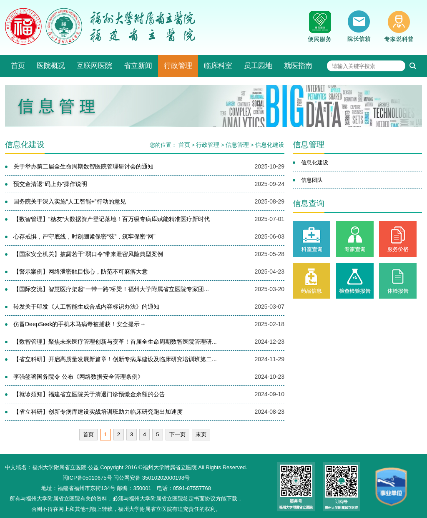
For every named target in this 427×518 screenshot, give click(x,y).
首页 (18, 66)
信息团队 (312, 180)
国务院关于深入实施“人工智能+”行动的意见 (69, 201)
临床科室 (218, 66)
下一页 (177, 434)
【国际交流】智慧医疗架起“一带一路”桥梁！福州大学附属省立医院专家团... (111, 289)
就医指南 (298, 66)
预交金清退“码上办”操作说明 (50, 184)
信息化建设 (269, 144)
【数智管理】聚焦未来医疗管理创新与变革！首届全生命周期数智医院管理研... (115, 341)
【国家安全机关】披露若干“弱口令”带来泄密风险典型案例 (88, 254)
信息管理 (237, 144)
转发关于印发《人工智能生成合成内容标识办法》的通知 (86, 306)
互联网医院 (94, 66)
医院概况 (51, 66)
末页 (201, 434)
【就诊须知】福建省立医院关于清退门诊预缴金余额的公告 (89, 394)
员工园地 (258, 66)
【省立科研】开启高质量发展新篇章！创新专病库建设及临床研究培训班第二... (115, 359)
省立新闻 (138, 66)
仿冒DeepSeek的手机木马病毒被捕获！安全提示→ (79, 324)
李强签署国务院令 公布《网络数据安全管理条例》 (78, 376)
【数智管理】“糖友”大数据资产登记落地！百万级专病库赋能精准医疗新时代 (111, 219)
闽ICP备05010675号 (87, 478)
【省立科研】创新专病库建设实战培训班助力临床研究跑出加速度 (98, 411)
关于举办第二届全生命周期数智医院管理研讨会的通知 (83, 166)
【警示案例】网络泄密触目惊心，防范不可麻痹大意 (80, 271)
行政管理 (178, 66)
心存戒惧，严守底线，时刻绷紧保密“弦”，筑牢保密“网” (84, 236)
